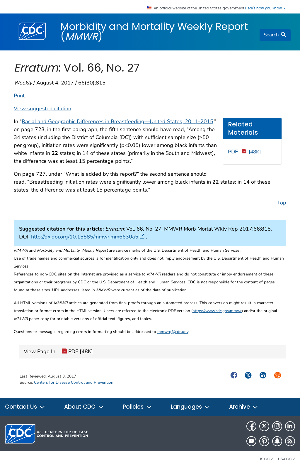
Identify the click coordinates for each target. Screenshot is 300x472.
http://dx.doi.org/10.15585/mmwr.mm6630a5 (87, 236)
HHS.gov (264, 459)
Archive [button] (243, 407)
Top (281, 202)
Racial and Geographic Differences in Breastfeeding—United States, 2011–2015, (118, 121)
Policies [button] (137, 407)
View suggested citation (42, 108)
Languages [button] (190, 407)
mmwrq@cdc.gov (172, 331)
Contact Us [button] (25, 407)
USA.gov (286, 459)
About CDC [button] (84, 407)
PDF (244, 151)
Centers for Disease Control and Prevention (73, 382)
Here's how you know (265, 8)
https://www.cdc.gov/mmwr (217, 311)
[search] (275, 35)
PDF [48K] (77, 352)
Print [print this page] (19, 95)
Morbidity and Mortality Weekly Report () (154, 31)
